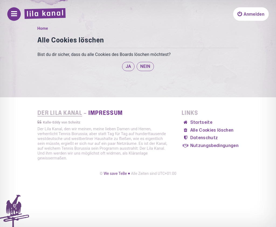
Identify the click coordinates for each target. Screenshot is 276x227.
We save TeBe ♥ (117, 173)
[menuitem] (251, 14)
